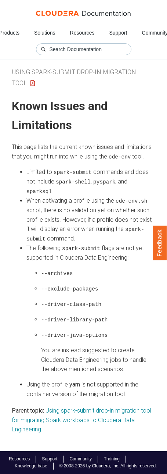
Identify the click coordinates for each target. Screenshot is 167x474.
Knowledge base (31, 465)
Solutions (44, 33)
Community (80, 458)
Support (118, 33)
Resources (82, 33)
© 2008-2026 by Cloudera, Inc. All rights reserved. (108, 465)
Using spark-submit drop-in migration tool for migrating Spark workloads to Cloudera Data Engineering (81, 418)
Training (112, 458)
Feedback (159, 243)
